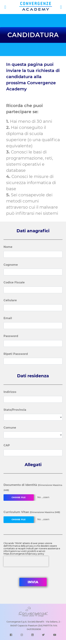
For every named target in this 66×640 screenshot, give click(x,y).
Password (11, 336)
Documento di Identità (33, 487)
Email (8, 318)
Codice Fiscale (14, 282)
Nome (8, 247)
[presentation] (26, 561)
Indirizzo (10, 392)
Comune (10, 427)
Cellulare (10, 300)
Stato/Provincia (15, 409)
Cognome (11, 264)
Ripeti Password (16, 354)
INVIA (33, 582)
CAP (7, 445)
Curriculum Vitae (32, 512)
